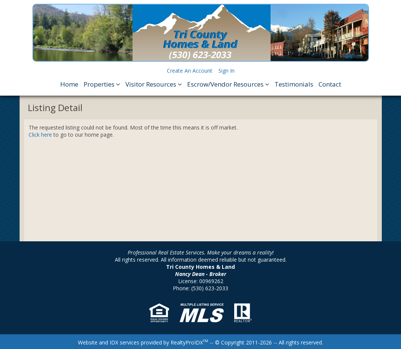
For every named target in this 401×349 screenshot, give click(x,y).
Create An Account (189, 70)
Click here (40, 134)
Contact (330, 84)
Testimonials (293, 84)
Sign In (226, 70)
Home (69, 84)
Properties (102, 84)
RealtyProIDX (189, 342)
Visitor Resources (153, 84)
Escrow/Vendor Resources (228, 84)
